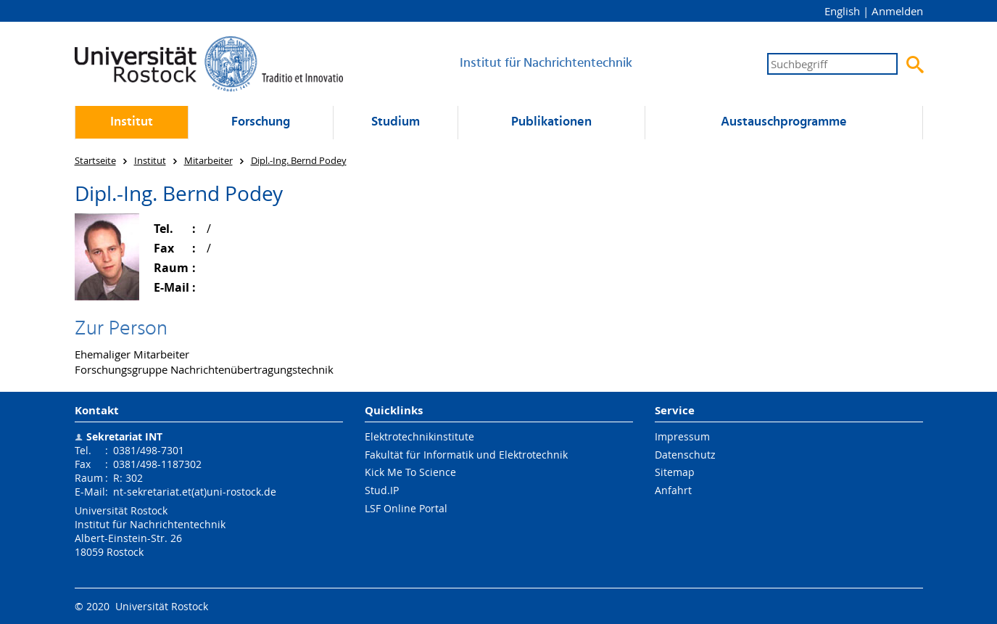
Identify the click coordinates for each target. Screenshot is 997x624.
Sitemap (675, 472)
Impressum (682, 436)
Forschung (260, 122)
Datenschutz (685, 454)
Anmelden (897, 11)
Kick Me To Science (410, 472)
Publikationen (551, 122)
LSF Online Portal (406, 508)
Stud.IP (382, 490)
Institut (131, 122)
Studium (395, 122)
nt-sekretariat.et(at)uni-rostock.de (194, 491)
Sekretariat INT (124, 436)
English (842, 11)
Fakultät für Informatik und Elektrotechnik (466, 454)
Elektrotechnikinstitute (419, 436)
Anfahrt (673, 490)
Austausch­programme (784, 122)
